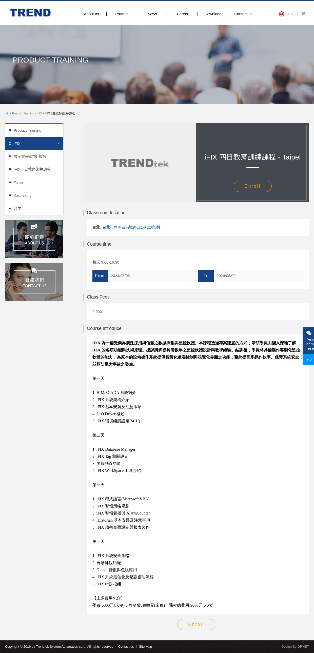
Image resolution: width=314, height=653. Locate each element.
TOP (308, 360)
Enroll (252, 186)
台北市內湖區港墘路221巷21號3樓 (131, 227)
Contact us (243, 14)
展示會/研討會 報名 (38, 156)
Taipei (38, 182)
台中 (38, 208)
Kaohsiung (38, 195)
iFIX (39, 113)
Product (121, 14)
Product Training (23, 113)
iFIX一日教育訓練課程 (38, 169)
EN (290, 14)
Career (182, 14)
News (152, 14)
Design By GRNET (295, 646)
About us (91, 14)
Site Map (145, 646)
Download (213, 14)
